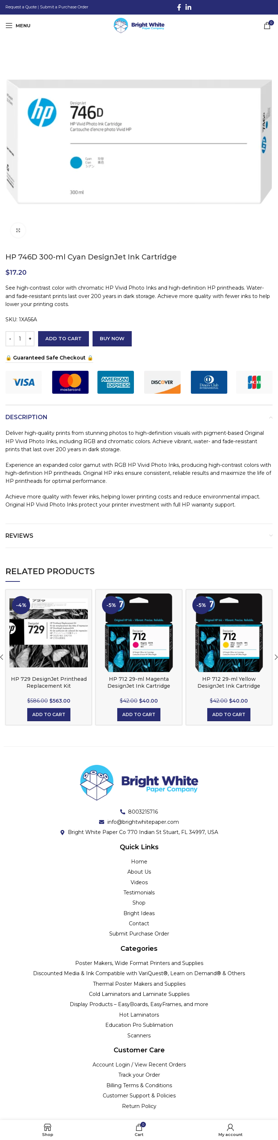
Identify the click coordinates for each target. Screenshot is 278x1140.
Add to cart (63, 338)
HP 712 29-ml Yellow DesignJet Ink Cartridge (228, 683)
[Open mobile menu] (18, 25)
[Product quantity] (20, 338)
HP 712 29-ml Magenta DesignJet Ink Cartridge (138, 683)
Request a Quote (21, 6)
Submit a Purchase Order (64, 6)
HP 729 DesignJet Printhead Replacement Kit (49, 683)
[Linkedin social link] (188, 7)
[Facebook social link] (179, 7)
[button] (48, 714)
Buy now (112, 338)
